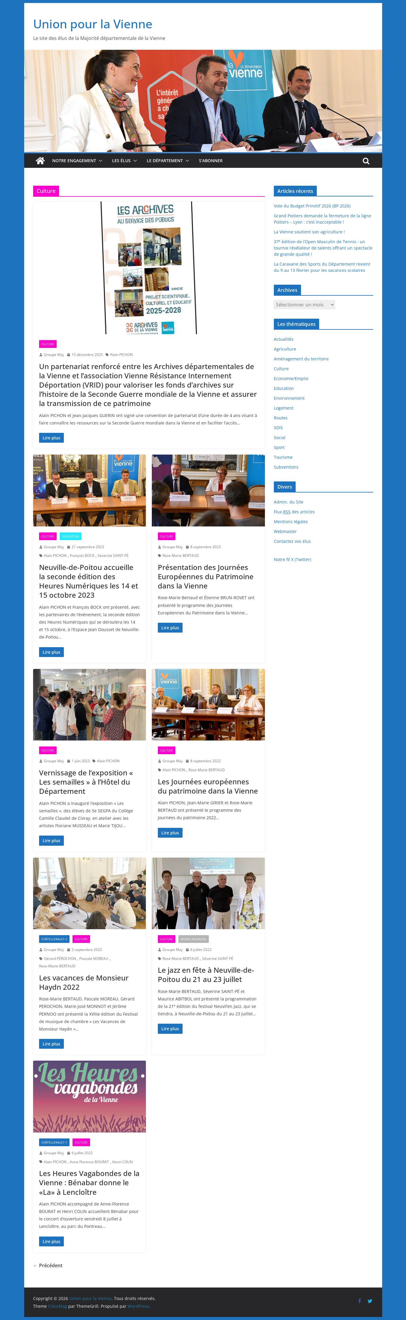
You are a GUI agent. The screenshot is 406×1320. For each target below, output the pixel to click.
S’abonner (211, 160)
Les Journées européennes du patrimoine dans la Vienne (208, 786)
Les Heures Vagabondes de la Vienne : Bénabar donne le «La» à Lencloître (89, 1182)
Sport (279, 447)
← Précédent (47, 1265)
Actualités (284, 339)
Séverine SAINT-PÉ (113, 555)
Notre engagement (74, 160)
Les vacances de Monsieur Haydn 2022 (84, 982)
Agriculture (285, 349)
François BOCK (82, 555)
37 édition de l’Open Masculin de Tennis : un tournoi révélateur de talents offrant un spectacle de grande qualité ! (323, 248)
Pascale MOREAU (93, 958)
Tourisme (283, 457)
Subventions (286, 467)
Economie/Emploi (291, 378)
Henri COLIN (122, 1161)
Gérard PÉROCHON (60, 958)
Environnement (289, 398)
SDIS (278, 427)
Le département (165, 160)
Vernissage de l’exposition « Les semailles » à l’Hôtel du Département (86, 782)
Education (70, 536)
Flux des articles (294, 512)
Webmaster (285, 531)
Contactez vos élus (292, 541)
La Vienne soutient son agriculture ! (309, 232)
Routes (281, 418)
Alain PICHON (121, 354)
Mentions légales (291, 521)
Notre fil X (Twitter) (292, 559)
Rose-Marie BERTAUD (181, 555)
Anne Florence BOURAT (89, 1161)
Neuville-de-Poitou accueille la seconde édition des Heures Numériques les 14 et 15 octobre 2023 (88, 581)
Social (279, 437)
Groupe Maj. (54, 354)
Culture (47, 344)
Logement (284, 408)
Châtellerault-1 (54, 1142)
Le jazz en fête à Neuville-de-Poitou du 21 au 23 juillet (206, 974)
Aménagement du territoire (301, 359)
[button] (99, 161)
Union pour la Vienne (92, 24)
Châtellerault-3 (54, 939)
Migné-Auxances (193, 939)
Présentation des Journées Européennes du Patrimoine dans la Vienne (206, 576)
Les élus (121, 160)
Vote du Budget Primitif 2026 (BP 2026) (312, 206)
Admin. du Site (288, 502)
